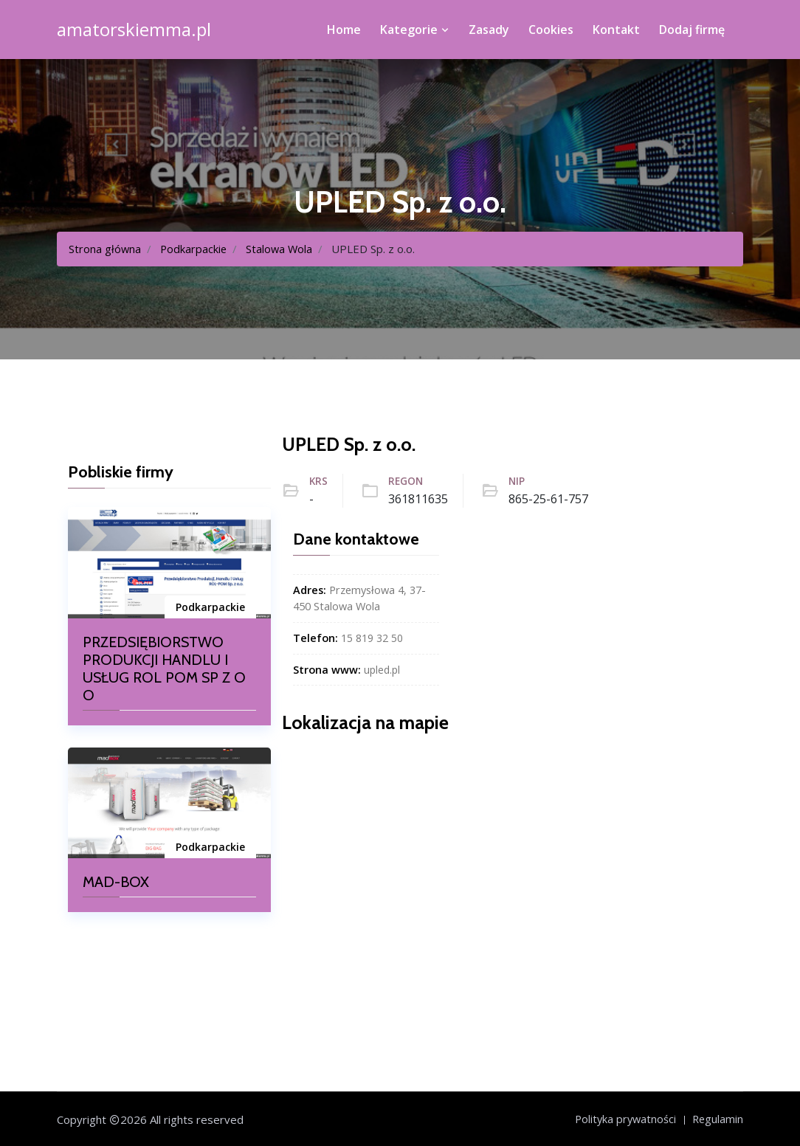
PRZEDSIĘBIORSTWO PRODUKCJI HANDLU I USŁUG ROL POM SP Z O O (164, 668)
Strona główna (105, 248)
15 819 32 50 (372, 638)
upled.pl (383, 669)
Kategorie (414, 29)
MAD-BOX (116, 882)
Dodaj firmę (692, 29)
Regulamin (717, 1118)
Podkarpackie (195, 248)
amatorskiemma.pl (134, 29)
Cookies (550, 29)
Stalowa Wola (282, 248)
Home (344, 29)
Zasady (489, 29)
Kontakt (616, 29)
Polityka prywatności (622, 1118)
